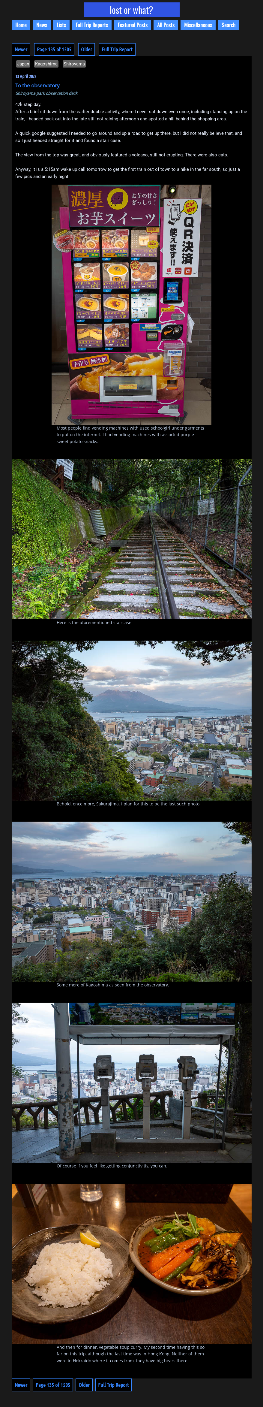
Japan (23, 64)
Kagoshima (46, 64)
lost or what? (131, 10)
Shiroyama (74, 64)
